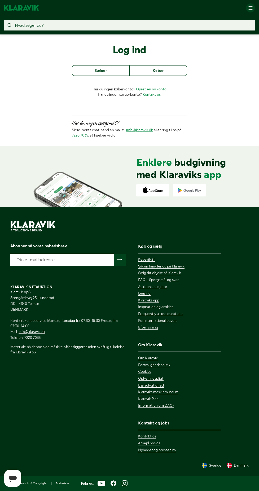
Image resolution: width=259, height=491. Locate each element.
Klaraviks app (148, 300)
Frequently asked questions (160, 314)
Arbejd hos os (149, 443)
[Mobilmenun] (250, 7)
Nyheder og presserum (157, 450)
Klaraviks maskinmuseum (158, 392)
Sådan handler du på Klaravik (161, 266)
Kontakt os (152, 94)
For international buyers (157, 320)
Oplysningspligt (151, 378)
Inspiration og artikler (155, 307)
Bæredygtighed (151, 385)
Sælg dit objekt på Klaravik (159, 273)
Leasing (144, 293)
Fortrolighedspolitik (154, 365)
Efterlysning (148, 327)
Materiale (62, 483)
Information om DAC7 (156, 405)
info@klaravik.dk (139, 130)
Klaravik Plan (148, 399)
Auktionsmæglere (152, 286)
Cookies (144, 371)
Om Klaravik (148, 358)
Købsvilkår (146, 259)
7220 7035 (80, 135)
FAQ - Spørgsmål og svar (158, 280)
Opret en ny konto (151, 89)
